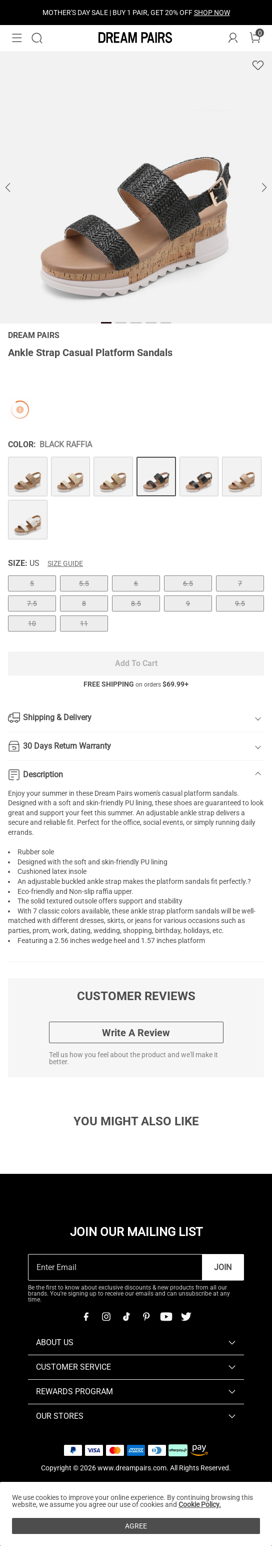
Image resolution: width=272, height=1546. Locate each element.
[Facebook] (86, 1317)
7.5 (32, 603)
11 (84, 624)
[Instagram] (106, 1317)
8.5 (136, 603)
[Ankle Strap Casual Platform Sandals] (28, 476)
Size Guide (65, 563)
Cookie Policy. (199, 1504)
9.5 (240, 603)
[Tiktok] (126, 1317)
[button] (17, 38)
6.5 (188, 583)
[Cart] (255, 38)
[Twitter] (186, 1317)
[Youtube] (166, 1317)
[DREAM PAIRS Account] (233, 38)
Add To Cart (136, 663)
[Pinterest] (146, 1317)
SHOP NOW (212, 13)
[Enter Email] (115, 1267)
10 (32, 624)
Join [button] (223, 1267)
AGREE (136, 1526)
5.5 (84, 583)
